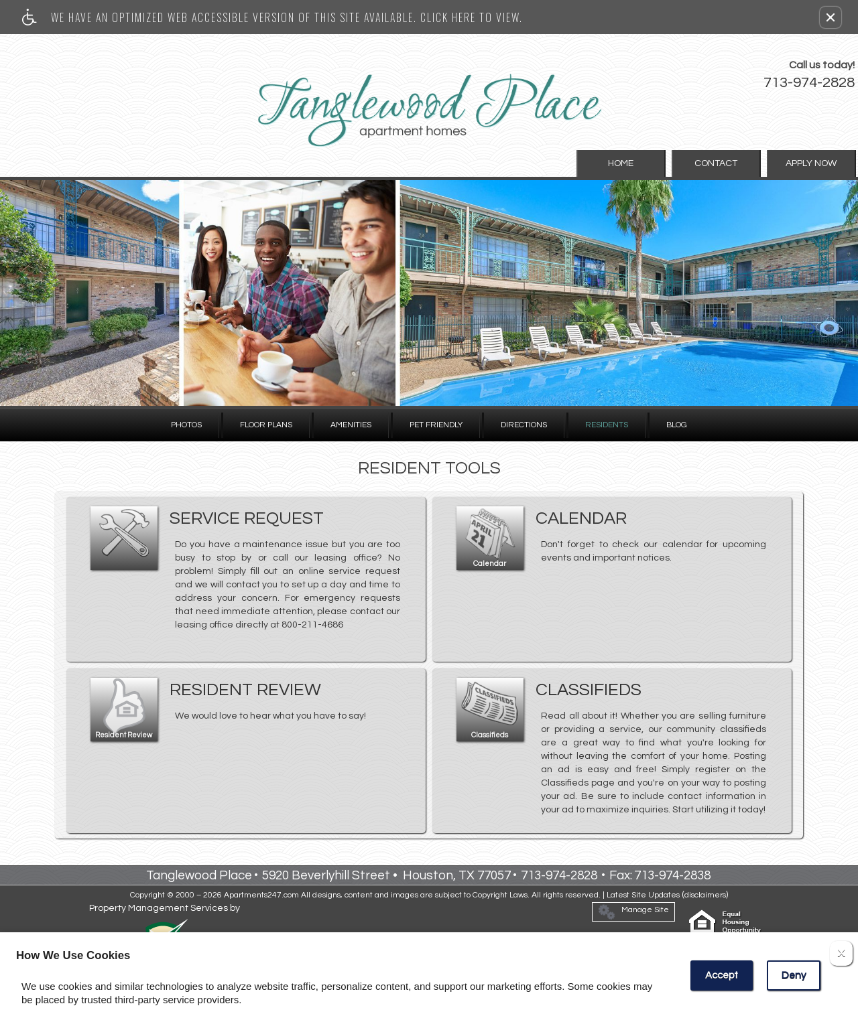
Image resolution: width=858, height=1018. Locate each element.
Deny (794, 975)
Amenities (350, 425)
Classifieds (489, 735)
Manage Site (633, 911)
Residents (606, 425)
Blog (676, 425)
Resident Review (123, 735)
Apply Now (815, 163)
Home (644, 163)
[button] (830, 17)
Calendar (489, 563)
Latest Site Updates (643, 895)
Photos (186, 425)
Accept (721, 975)
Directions (524, 425)
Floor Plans (266, 425)
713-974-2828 (809, 83)
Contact (730, 163)
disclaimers (705, 895)
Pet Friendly (436, 425)
